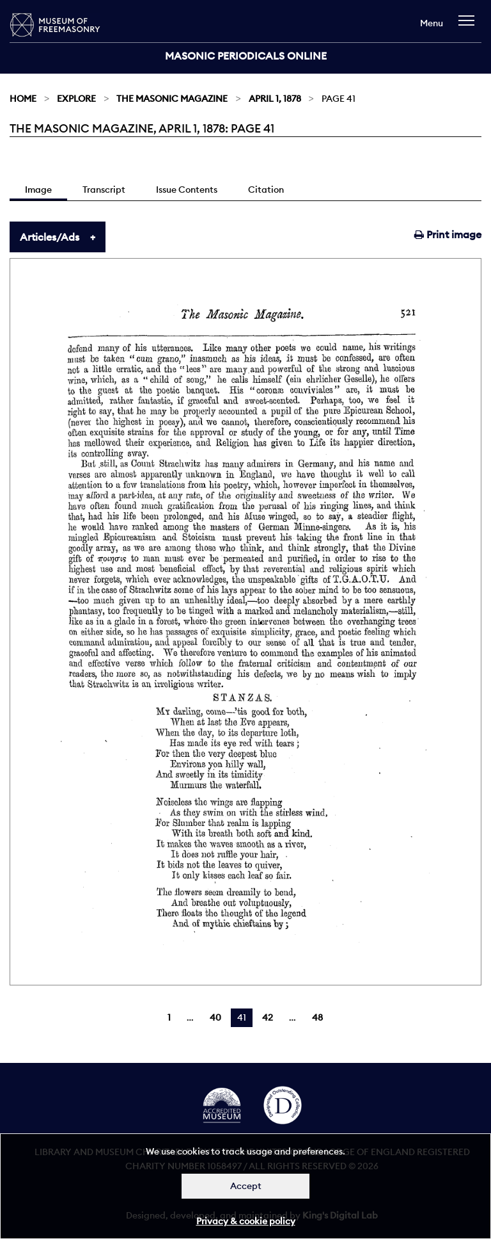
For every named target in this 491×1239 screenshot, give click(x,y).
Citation (266, 189)
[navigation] (469, 26)
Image (38, 189)
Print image (447, 234)
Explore (76, 98)
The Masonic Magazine (172, 98)
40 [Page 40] (215, 1017)
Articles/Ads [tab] (49, 237)
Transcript (103, 189)
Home (23, 98)
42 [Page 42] (267, 1017)
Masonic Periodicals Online (246, 55)
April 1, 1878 (275, 98)
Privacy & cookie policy (245, 1221)
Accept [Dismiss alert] (245, 1186)
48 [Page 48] (317, 1017)
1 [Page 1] (169, 1017)
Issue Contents (186, 189)
